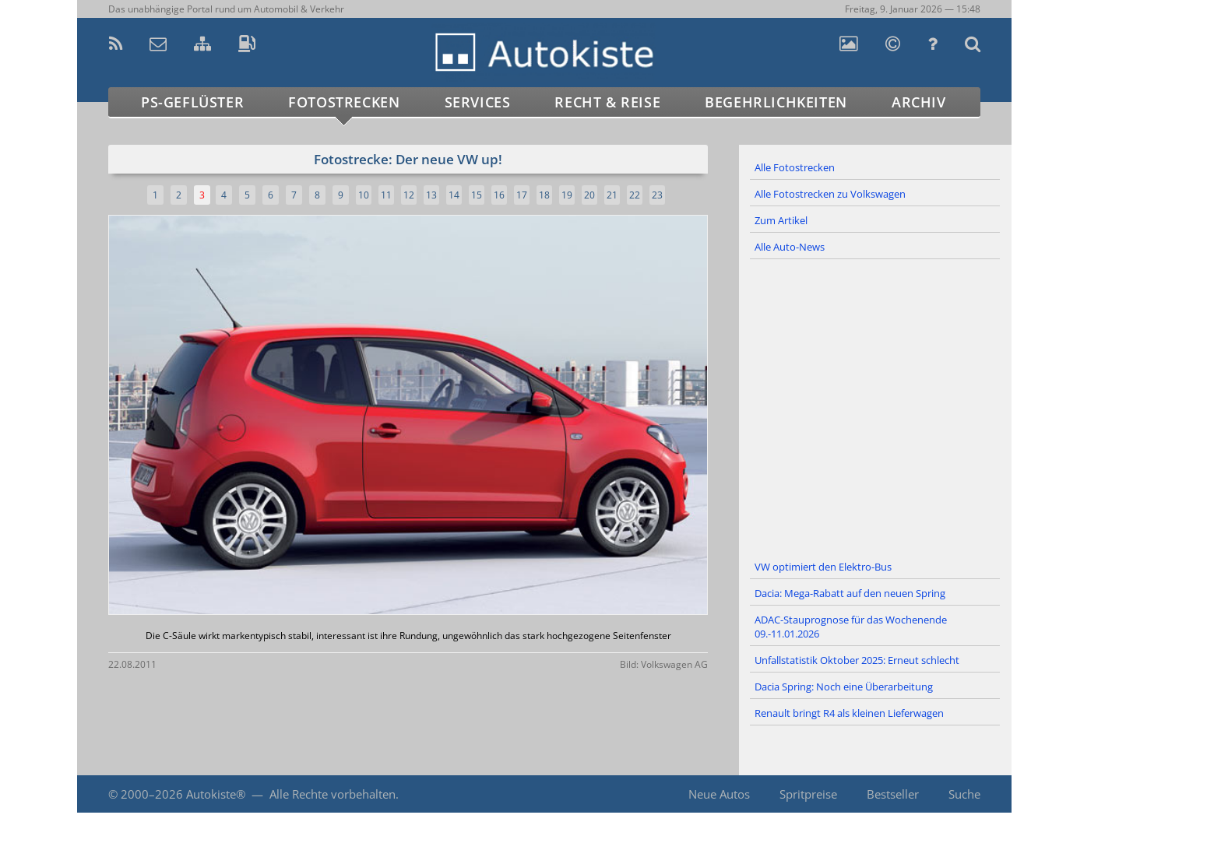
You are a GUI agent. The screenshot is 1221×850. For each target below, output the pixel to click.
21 (612, 195)
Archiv (919, 102)
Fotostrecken (343, 102)
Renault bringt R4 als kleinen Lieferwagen (849, 713)
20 (589, 195)
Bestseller (893, 794)
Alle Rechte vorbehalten (332, 794)
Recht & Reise (607, 102)
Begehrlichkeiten (776, 102)
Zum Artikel (781, 220)
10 (363, 195)
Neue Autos (719, 794)
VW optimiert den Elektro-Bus (823, 567)
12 (408, 195)
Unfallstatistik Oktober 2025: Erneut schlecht (857, 660)
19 (566, 195)
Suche (964, 794)
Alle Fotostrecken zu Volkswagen (830, 194)
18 (544, 195)
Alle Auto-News (790, 247)
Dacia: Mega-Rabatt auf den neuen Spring (850, 593)
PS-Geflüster (192, 102)
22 (634, 195)
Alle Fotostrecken (795, 167)
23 (657, 195)
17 (521, 195)
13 (431, 195)
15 (476, 195)
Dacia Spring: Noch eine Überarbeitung (844, 687)
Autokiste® (215, 794)
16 (499, 195)
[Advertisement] (875, 407)
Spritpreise (808, 794)
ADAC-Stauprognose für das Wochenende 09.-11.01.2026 (851, 627)
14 (454, 195)
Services (478, 102)
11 (386, 195)
